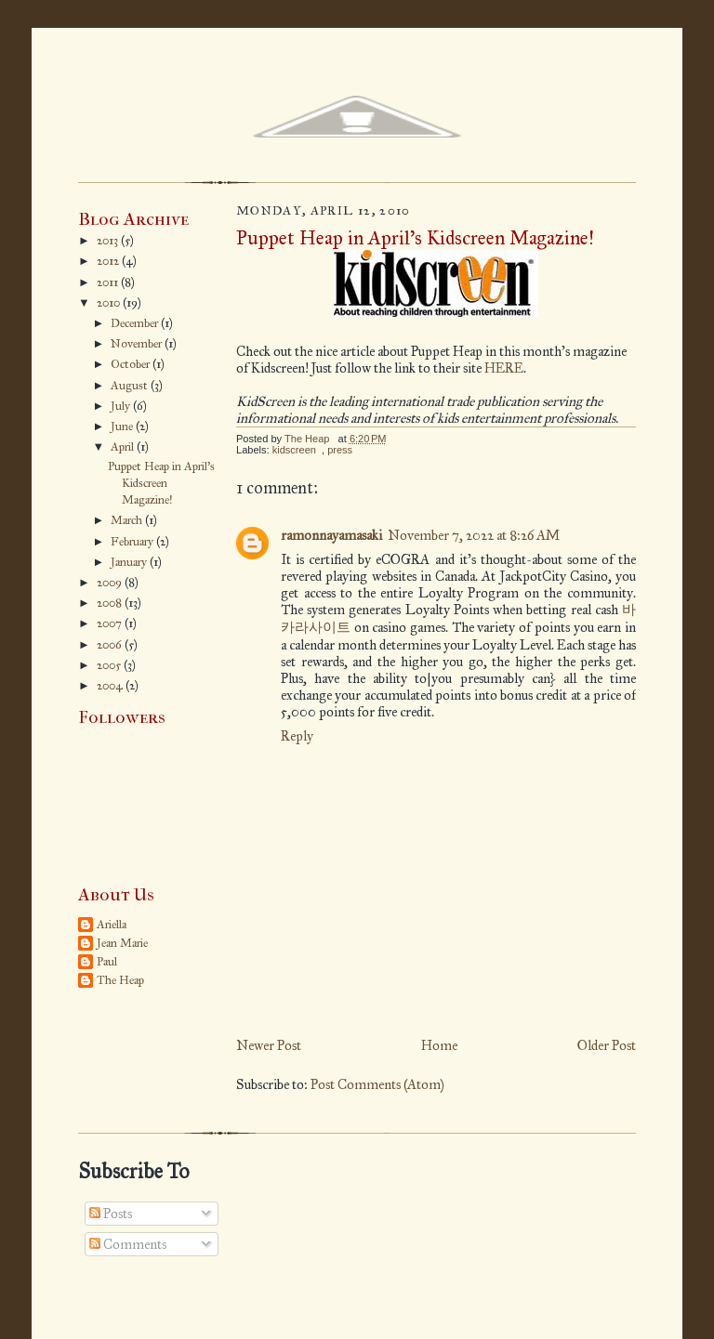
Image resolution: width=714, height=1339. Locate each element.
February (133, 541)
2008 (111, 603)
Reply (297, 736)
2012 (109, 261)
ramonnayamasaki (331, 535)
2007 (111, 623)
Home (439, 1045)
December (136, 323)
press (339, 449)
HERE (503, 368)
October (131, 364)
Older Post (606, 1045)
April (124, 447)
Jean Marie (122, 943)
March (128, 520)
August (131, 385)
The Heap (120, 980)
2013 (109, 240)
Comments (127, 1244)
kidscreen (294, 449)
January (130, 562)
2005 (110, 665)
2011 (109, 282)
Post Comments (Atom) (377, 1084)
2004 (111, 685)
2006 (111, 644)
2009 (111, 582)
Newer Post (268, 1045)
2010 (110, 302)
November (138, 343)
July (122, 406)
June (123, 426)
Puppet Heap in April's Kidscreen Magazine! (161, 483)
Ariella (111, 924)
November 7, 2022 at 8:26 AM (474, 535)
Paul (107, 961)
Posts (110, 1213)
